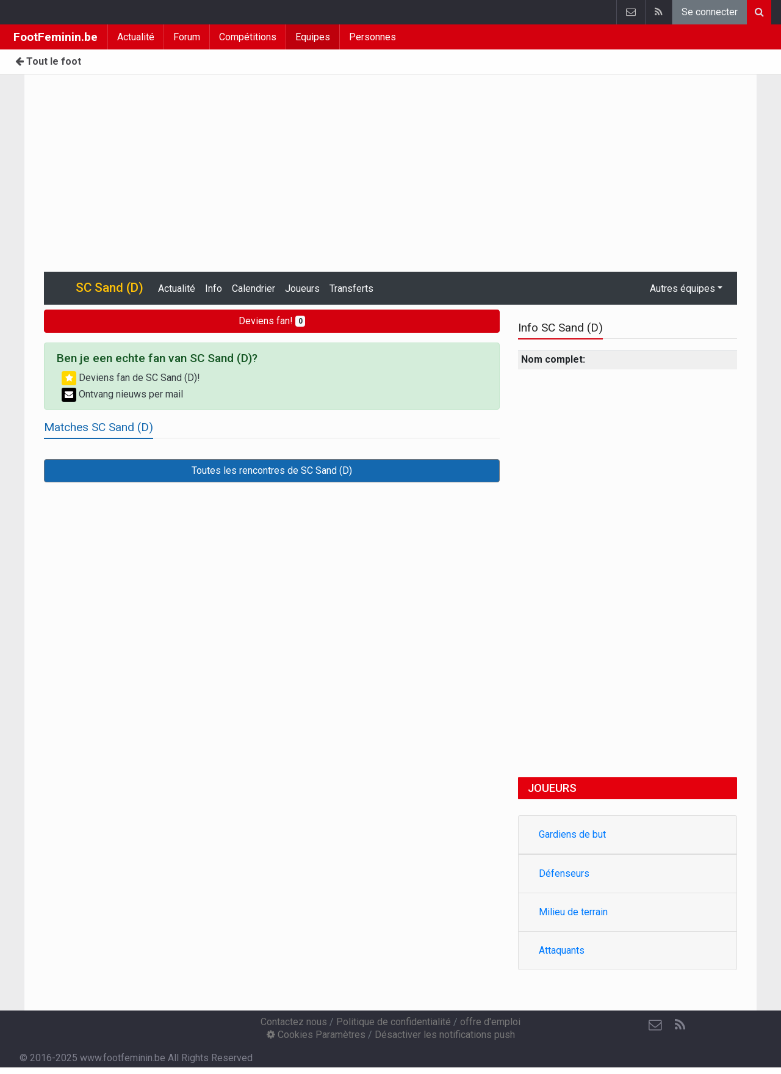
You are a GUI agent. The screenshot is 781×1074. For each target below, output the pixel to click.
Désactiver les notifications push (445, 1034)
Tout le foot (48, 61)
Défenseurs (564, 873)
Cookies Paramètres (316, 1034)
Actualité (135, 37)
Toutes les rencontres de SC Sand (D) (272, 470)
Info (213, 288)
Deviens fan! (272, 321)
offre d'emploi (490, 1022)
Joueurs (302, 288)
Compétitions (247, 37)
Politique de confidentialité (393, 1022)
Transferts (351, 288)
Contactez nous (294, 1022)
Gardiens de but (572, 834)
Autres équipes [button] (682, 288)
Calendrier (253, 288)
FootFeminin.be (55, 37)
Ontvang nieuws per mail (122, 394)
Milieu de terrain (573, 912)
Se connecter (710, 12)
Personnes (372, 37)
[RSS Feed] (680, 1025)
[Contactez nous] (655, 1025)
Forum (186, 37)
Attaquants (562, 950)
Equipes (312, 37)
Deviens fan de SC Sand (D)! (131, 377)
